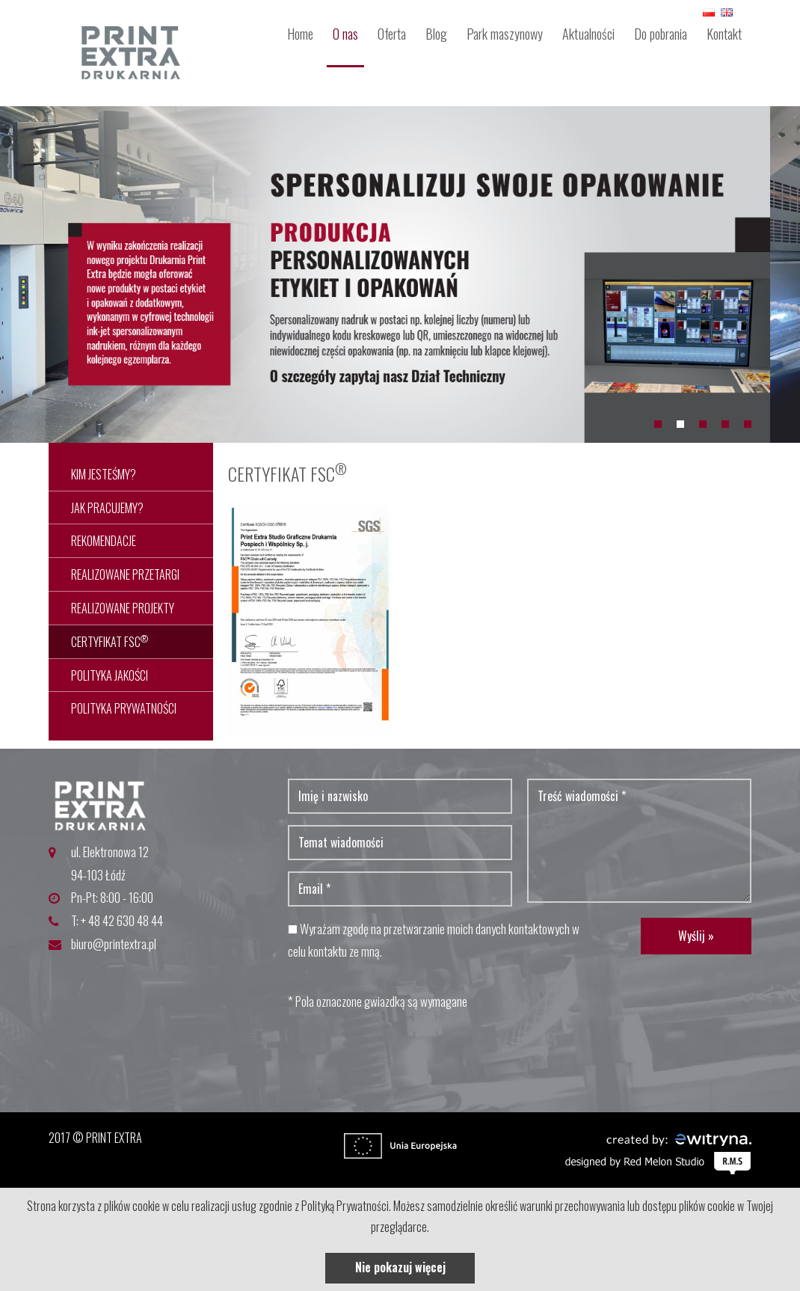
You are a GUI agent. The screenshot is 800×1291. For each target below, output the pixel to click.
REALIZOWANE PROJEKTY (122, 608)
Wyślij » (696, 936)
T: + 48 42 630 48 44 (117, 920)
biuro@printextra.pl (113, 943)
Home (300, 33)
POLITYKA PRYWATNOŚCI (123, 708)
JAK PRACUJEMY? (107, 508)
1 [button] (658, 424)
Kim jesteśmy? (103, 474)
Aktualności (588, 33)
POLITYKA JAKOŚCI (109, 675)
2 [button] (680, 424)
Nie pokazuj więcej (400, 1267)
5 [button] (747, 424)
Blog (436, 33)
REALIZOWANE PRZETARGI (125, 574)
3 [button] (703, 424)
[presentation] (401, 1053)
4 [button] (725, 424)
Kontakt (724, 33)
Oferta (392, 33)
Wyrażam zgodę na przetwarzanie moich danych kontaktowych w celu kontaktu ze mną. (433, 940)
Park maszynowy (505, 33)
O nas (345, 33)
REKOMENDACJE (103, 541)
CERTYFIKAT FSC (109, 641)
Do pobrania (660, 33)
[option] (400, 274)
